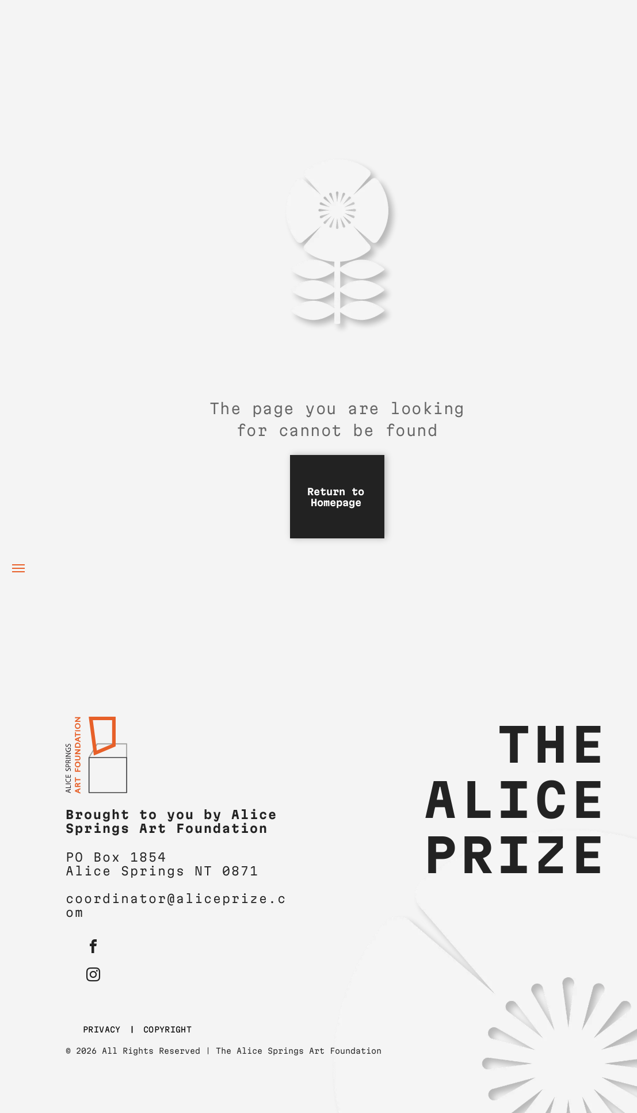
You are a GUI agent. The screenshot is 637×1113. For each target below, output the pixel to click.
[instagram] (93, 976)
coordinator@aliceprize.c (176, 898)
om (75, 912)
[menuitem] (104, 1030)
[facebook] (93, 948)
